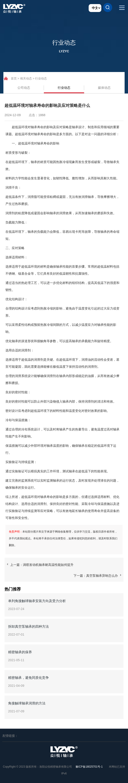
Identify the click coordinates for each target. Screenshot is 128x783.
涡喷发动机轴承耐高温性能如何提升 (48, 565)
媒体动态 (104, 87)
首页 (14, 78)
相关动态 (26, 78)
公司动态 (23, 87)
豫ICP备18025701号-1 (89, 766)
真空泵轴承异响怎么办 (102, 575)
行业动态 (41, 78)
